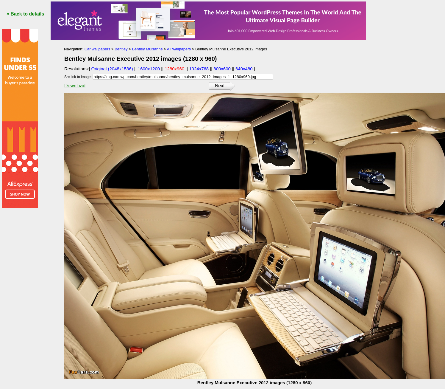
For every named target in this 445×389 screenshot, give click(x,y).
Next (220, 85)
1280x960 (174, 68)
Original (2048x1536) (112, 68)
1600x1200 (149, 68)
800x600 (222, 68)
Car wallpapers (97, 49)
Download (74, 85)
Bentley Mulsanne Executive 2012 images (231, 49)
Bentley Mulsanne (147, 49)
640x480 (244, 68)
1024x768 (199, 68)
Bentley (121, 49)
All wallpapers (179, 49)
